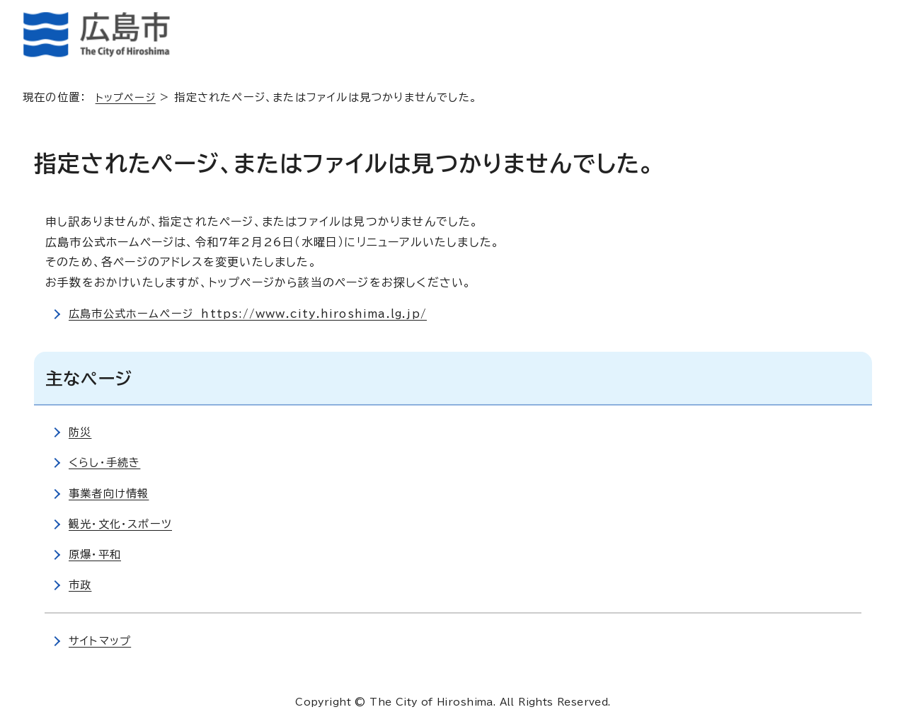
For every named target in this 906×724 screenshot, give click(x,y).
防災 (81, 431)
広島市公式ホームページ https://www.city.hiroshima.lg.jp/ (257, 313)
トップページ (128, 97)
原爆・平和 (96, 554)
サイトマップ (101, 640)
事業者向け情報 (111, 493)
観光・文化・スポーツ (123, 523)
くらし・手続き (106, 462)
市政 (81, 584)
